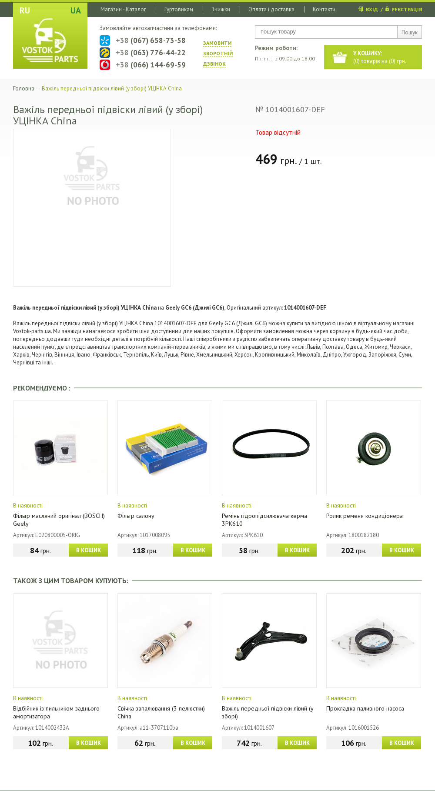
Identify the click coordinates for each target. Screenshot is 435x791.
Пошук (410, 32)
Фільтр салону (135, 516)
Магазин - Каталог (123, 9)
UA (75, 10)
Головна (23, 88)
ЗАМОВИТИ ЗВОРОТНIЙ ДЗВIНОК (218, 53)
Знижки (220, 9)
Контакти (324, 9)
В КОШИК (88, 550)
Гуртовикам (178, 9)
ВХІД (372, 9)
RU (25, 10)
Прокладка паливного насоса (365, 708)
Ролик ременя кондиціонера (364, 516)
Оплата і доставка (271, 9)
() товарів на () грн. (379, 57)
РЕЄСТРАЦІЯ (407, 9)
